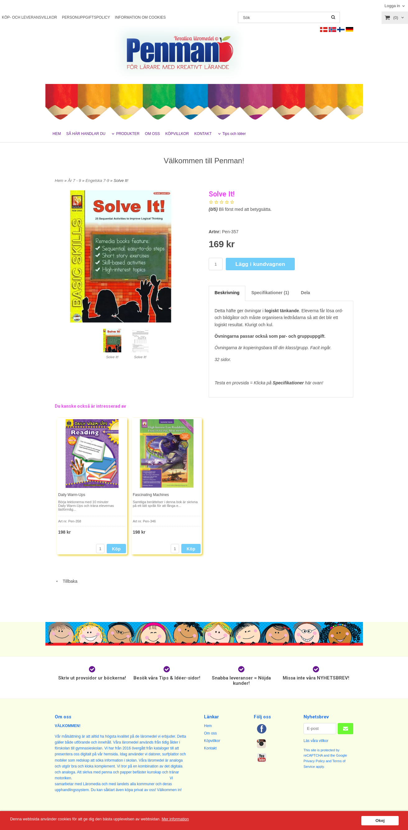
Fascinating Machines (151, 495)
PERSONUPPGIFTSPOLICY (86, 17)
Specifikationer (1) (270, 292)
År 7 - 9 (75, 180)
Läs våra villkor (316, 741)
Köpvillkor (212, 741)
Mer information (188, 819)
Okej (379, 820)
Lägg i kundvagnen (260, 264)
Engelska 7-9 (98, 180)
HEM (57, 134)
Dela (305, 292)
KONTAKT (203, 134)
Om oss (210, 733)
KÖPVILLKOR (177, 134)
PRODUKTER (127, 134)
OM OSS (152, 134)
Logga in (392, 5)
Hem (59, 180)
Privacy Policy (314, 761)
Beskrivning (227, 292)
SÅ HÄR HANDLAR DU (85, 134)
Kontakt (210, 748)
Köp (116, 548)
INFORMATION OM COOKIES (140, 17)
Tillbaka (66, 581)
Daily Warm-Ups (71, 495)
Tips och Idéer (234, 134)
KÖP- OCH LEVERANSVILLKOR (29, 17)
